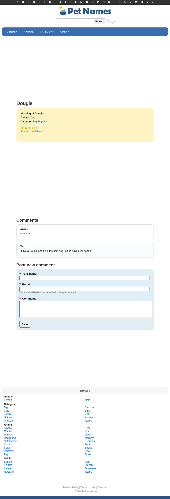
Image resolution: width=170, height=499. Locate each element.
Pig (6, 457)
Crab (87, 434)
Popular (42, 121)
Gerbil (88, 437)
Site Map (102, 490)
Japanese (90, 471)
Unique (8, 420)
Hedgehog (10, 441)
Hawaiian (9, 474)
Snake (88, 450)
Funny (7, 417)
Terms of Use (87, 490)
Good (29, 127)
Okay (26, 127)
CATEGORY (47, 31)
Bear (87, 431)
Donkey (8, 437)
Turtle (88, 447)
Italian (7, 471)
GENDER (12, 31)
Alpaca (8, 431)
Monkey (89, 441)
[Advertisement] (85, 67)
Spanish (8, 465)
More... (89, 423)
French (89, 468)
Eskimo (8, 468)
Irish (87, 465)
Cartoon (89, 410)
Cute (6, 413)
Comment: (27, 298)
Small (88, 413)
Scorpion (90, 444)
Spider (7, 450)
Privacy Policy (70, 490)
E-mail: (25, 284)
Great (32, 127)
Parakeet (9, 454)
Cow (87, 454)
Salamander (11, 444)
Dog (33, 117)
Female (8, 403)
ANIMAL (29, 31)
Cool (87, 417)
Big (35, 121)
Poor (22, 127)
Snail (7, 447)
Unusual (8, 423)
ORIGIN (64, 31)
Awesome (37, 127)
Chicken (8, 434)
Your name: (28, 273)
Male (87, 403)
